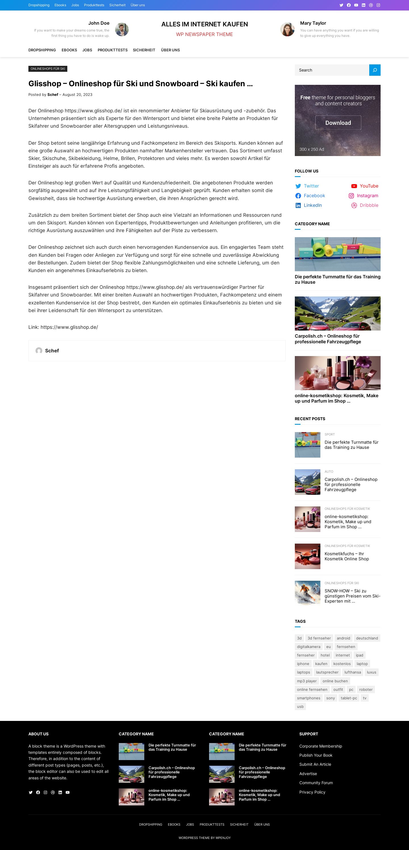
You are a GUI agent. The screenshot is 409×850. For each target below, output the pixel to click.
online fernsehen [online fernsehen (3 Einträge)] (312, 689)
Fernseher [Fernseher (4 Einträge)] (306, 655)
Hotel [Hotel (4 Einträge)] (325, 655)
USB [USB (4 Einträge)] (300, 706)
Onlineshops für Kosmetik (347, 509)
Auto (329, 472)
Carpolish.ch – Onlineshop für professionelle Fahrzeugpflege (328, 338)
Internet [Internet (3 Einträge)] (343, 655)
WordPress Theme (194, 838)
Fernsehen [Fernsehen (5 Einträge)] (346, 646)
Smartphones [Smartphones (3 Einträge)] (308, 698)
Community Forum (316, 782)
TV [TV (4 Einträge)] (364, 698)
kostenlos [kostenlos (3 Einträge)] (342, 663)
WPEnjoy (223, 838)
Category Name (312, 223)
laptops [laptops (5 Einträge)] (303, 672)
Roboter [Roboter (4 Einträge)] (366, 689)
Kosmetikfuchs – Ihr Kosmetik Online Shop (347, 556)
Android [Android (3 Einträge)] (343, 638)
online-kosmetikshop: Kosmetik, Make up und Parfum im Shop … (336, 398)
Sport (330, 434)
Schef (52, 94)
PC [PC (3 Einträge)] (351, 689)
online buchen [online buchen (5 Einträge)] (335, 681)
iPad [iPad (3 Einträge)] (359, 655)
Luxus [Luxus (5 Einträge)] (371, 672)
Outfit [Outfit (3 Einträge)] (338, 689)
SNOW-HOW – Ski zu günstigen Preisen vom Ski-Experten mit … (353, 596)
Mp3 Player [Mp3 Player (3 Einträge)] (307, 681)
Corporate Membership (320, 746)
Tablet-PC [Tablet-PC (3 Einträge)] (349, 698)
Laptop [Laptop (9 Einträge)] (362, 663)
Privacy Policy (312, 792)
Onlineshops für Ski (48, 69)
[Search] (375, 70)
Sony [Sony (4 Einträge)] (330, 698)
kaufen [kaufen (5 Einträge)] (321, 663)
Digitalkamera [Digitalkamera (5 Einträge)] (308, 646)
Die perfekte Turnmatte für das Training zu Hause (338, 279)
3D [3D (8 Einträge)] (299, 638)
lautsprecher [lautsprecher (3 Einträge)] (327, 672)
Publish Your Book (316, 755)
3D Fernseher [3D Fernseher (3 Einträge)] (319, 638)
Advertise (308, 773)
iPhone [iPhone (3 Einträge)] (303, 663)
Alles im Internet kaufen (204, 24)
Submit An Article (315, 764)
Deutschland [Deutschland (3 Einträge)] (367, 638)
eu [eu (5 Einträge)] (328, 646)
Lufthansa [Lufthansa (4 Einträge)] (353, 672)
